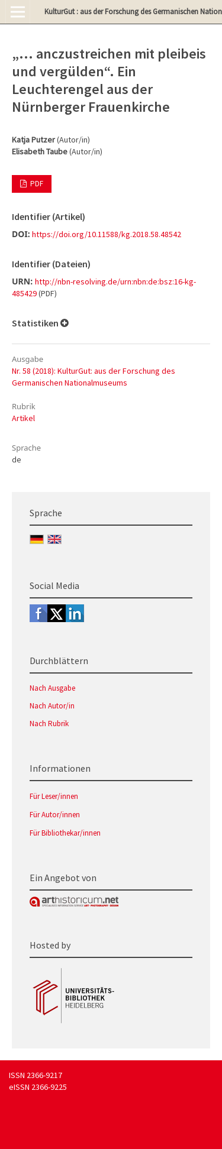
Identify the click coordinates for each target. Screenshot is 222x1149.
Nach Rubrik (49, 723)
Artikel (23, 418)
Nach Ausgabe (52, 688)
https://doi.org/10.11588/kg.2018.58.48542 (106, 234)
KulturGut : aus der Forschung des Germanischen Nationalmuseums (133, 12)
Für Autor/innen (55, 815)
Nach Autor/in (52, 706)
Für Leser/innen (54, 796)
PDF (35, 184)
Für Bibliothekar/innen (65, 833)
